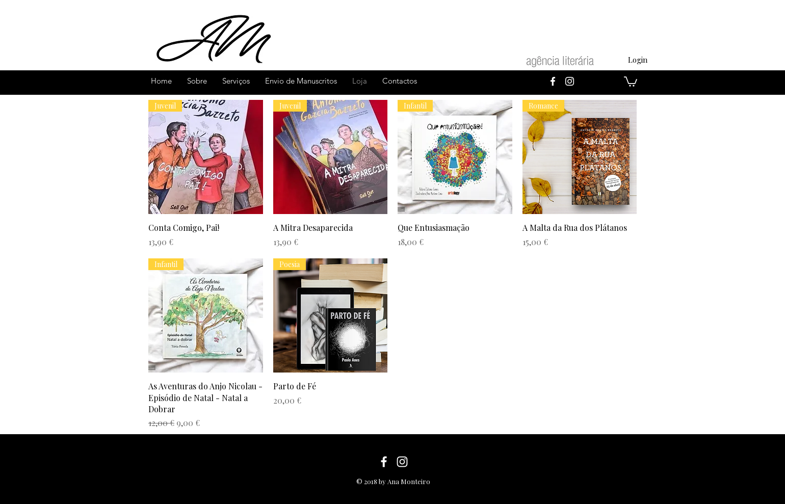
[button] (630, 81)
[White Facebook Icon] (553, 81)
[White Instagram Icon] (569, 81)
